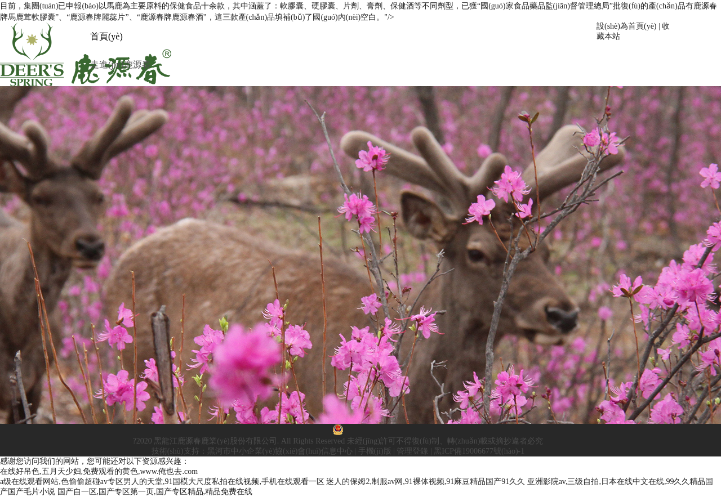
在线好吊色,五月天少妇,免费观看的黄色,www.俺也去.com (99, 471)
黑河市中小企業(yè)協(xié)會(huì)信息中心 (280, 451)
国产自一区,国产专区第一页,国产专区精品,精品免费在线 (155, 491)
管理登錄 (412, 451)
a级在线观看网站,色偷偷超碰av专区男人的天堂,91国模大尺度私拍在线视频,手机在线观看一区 (162, 481)
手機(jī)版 (374, 451)
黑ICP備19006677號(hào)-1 (479, 451)
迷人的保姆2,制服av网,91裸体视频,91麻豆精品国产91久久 (425, 481)
